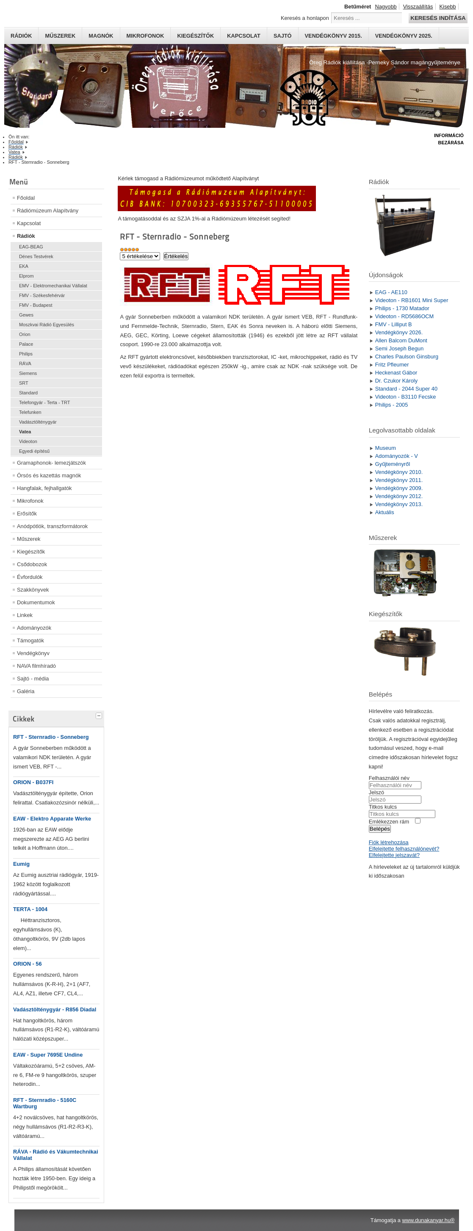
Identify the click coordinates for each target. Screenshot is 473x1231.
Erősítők (27, 513)
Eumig (21, 864)
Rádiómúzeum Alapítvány (47, 210)
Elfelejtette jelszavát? (394, 855)
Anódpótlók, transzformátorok (52, 526)
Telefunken (30, 412)
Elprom (26, 275)
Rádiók (21, 36)
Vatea (25, 431)
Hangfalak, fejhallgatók (44, 488)
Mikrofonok (145, 36)
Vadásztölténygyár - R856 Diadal (54, 1009)
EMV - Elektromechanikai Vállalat (53, 285)
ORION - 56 (27, 964)
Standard (28, 392)
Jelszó (376, 792)
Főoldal (26, 198)
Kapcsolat (243, 36)
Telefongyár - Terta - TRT (44, 402)
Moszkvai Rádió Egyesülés (46, 324)
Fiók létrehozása (389, 842)
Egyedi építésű (34, 451)
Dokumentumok (36, 602)
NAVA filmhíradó (36, 666)
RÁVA (25, 363)
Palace (26, 344)
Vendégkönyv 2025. (403, 36)
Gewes (26, 314)
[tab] (100, 715)
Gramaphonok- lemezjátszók (51, 463)
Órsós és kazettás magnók (49, 475)
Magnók (101, 36)
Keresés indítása (437, 18)
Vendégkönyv (33, 653)
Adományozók (34, 628)
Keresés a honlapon (305, 18)
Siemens (28, 373)
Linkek (25, 615)
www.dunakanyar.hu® (428, 1220)
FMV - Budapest (36, 305)
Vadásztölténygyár (38, 421)
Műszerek (60, 36)
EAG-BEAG (31, 246)
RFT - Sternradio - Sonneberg (51, 737)
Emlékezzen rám (389, 821)
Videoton (28, 441)
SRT (23, 383)
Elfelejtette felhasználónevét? (404, 848)
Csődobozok (32, 564)
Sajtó (283, 36)
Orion (24, 334)
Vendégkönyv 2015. (333, 36)
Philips (26, 353)
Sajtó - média (33, 678)
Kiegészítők (195, 36)
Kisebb (448, 6)
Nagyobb (385, 6)
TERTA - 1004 (30, 909)
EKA (23, 266)
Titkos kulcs (383, 807)
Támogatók (30, 640)
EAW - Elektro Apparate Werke (52, 818)
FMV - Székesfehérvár (42, 295)
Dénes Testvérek (36, 256)
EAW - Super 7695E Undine (48, 1055)
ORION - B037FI (33, 782)
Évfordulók (29, 577)
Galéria (25, 691)
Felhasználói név (389, 778)
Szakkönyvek (33, 590)
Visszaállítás (418, 6)
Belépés (380, 829)
